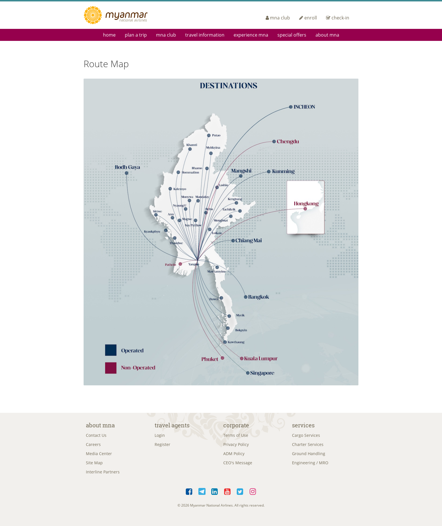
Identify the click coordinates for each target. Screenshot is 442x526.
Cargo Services (306, 436)
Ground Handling (308, 455)
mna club (278, 18)
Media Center (99, 455)
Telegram (202, 495)
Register (162, 445)
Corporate (236, 425)
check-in (337, 18)
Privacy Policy (236, 445)
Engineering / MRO (310, 465)
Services (303, 425)
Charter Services (307, 445)
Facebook (189, 495)
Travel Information (204, 35)
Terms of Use (235, 436)
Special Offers (291, 35)
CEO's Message (237, 465)
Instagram (252, 495)
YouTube (227, 495)
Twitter (240, 495)
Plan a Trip (136, 35)
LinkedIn (214, 495)
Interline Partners (103, 475)
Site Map (94, 465)
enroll (308, 18)
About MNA (327, 35)
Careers (93, 445)
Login (160, 436)
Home (109, 35)
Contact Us (96, 436)
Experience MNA (251, 35)
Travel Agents (172, 425)
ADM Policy (233, 455)
